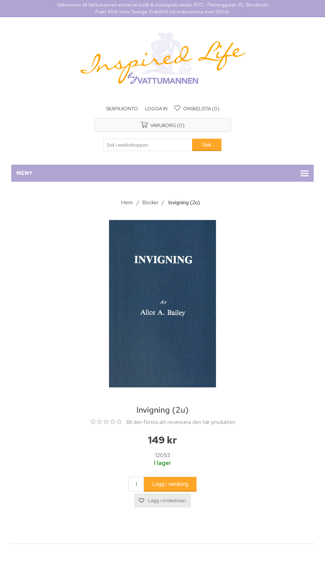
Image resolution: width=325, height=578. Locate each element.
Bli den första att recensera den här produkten (180, 422)
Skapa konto (122, 109)
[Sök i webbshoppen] (148, 145)
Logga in (156, 109)
